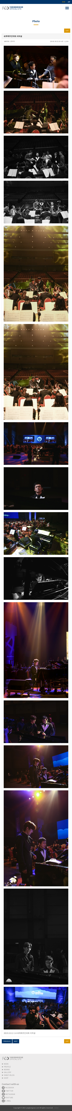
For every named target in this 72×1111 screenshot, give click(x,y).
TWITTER (7, 1091)
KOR (63, 2)
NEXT (16, 1041)
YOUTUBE (7, 1098)
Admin (56, 1108)
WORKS (7, 1070)
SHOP (6, 1078)
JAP (69, 2)
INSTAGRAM (8, 1094)
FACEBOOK (8, 1088)
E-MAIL (6, 1101)
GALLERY (7, 1072)
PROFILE (7, 1067)
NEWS (6, 1064)
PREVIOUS (7, 1041)
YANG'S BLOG (9, 1075)
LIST (67, 31)
